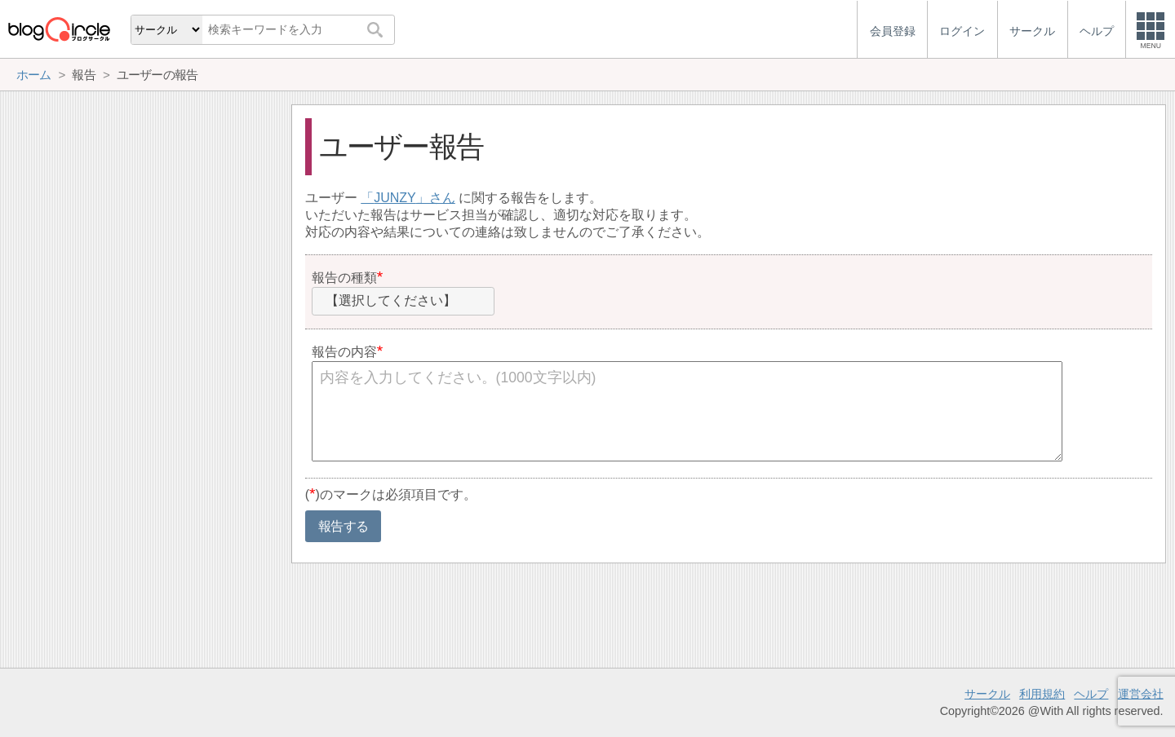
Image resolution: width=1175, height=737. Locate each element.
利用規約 (1042, 693)
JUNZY (395, 198)
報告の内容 (344, 352)
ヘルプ (1091, 693)
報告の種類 (344, 278)
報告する (343, 526)
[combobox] (403, 301)
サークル (987, 693)
